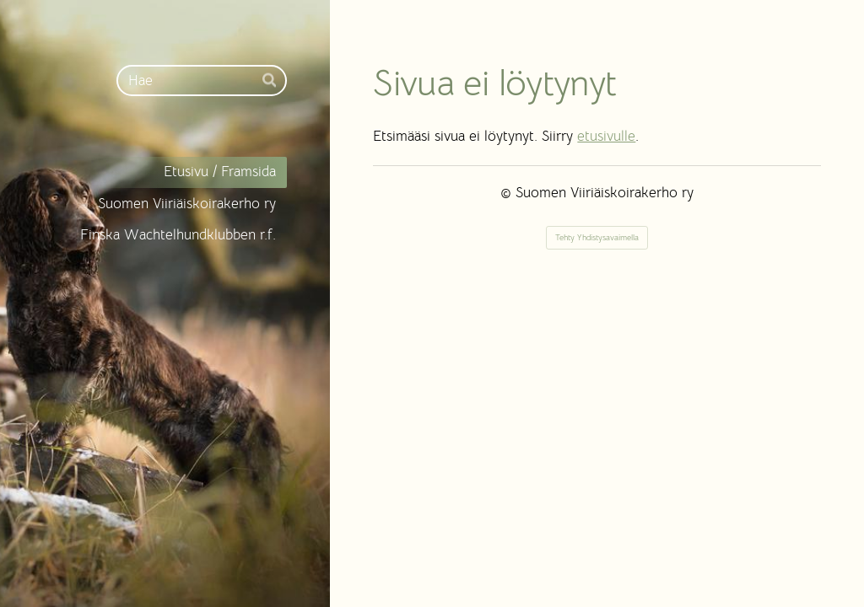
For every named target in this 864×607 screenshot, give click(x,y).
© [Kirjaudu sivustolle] (508, 192)
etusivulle (606, 136)
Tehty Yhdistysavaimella (597, 237)
